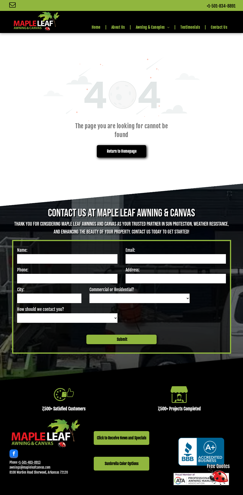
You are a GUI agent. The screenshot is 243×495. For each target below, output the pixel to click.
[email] (12, 5)
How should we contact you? (40, 309)
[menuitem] (97, 27)
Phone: (22, 269)
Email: (130, 250)
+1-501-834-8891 (221, 6)
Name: (22, 250)
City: (20, 289)
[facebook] (13, 454)
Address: (133, 269)
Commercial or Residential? (111, 289)
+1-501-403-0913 (29, 462)
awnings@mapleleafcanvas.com (29, 467)
